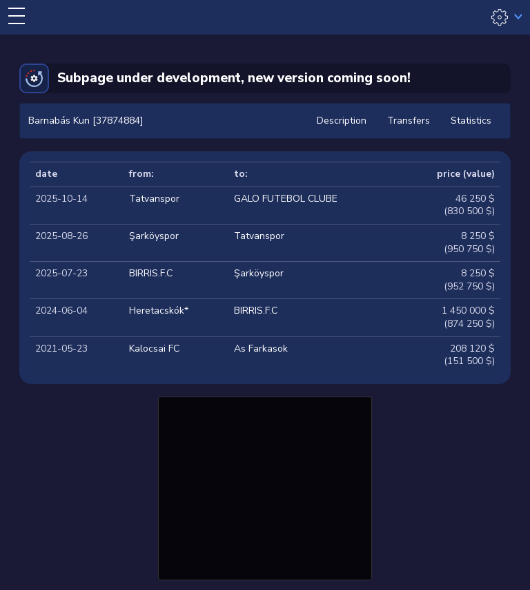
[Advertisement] (265, 486)
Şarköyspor (154, 235)
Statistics (471, 120)
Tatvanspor (154, 198)
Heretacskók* (158, 310)
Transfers (408, 120)
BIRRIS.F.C (151, 273)
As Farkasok (261, 348)
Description (341, 120)
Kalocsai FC (154, 348)
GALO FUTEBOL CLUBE (285, 198)
